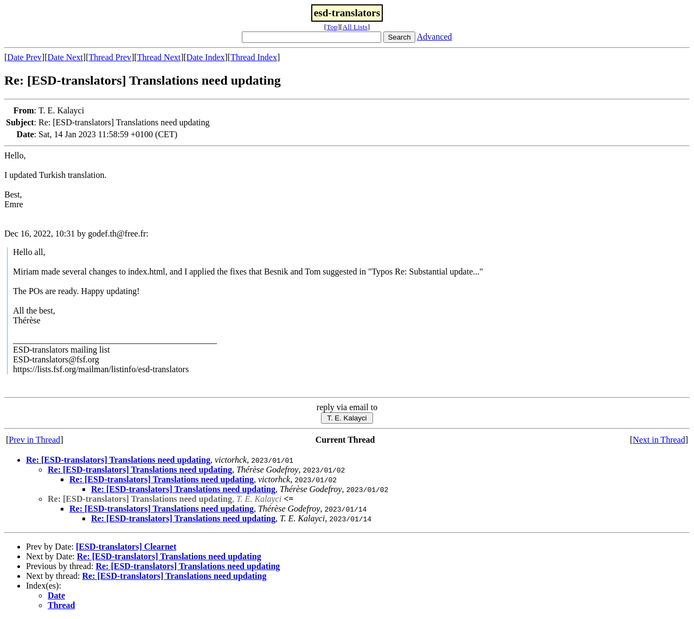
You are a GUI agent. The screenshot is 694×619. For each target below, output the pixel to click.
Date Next (65, 57)
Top (332, 27)
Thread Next (159, 57)
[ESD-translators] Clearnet (126, 546)
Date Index (206, 57)
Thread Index (253, 57)
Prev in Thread (34, 439)
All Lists (355, 27)
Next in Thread (659, 439)
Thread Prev (109, 57)
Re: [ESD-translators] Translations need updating (118, 459)
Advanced (434, 36)
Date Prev (24, 57)
